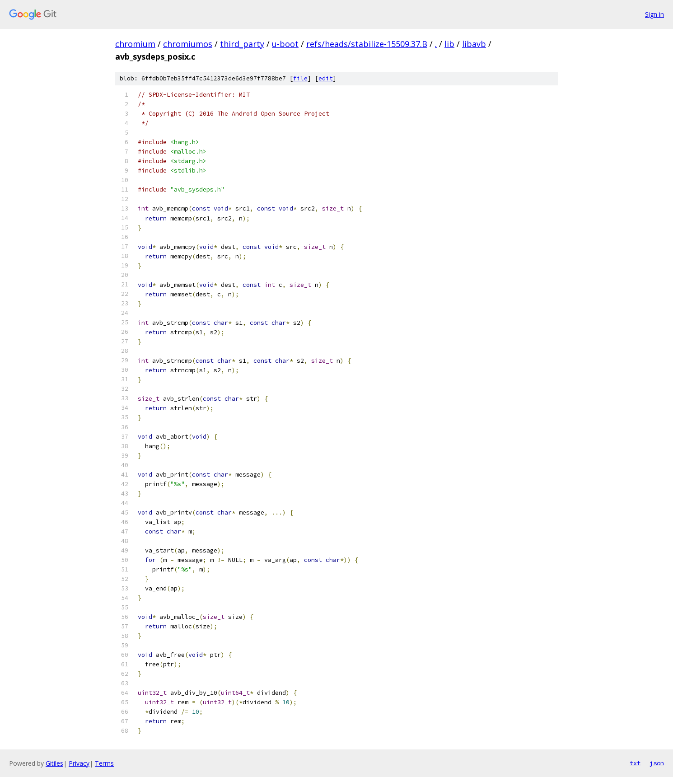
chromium (135, 43)
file (300, 78)
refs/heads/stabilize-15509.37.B (366, 43)
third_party (242, 43)
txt (635, 763)
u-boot (285, 43)
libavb (474, 43)
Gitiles (54, 763)
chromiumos (187, 43)
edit (325, 78)
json (657, 763)
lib (449, 43)
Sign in (654, 14)
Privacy (79, 763)
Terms (104, 763)
